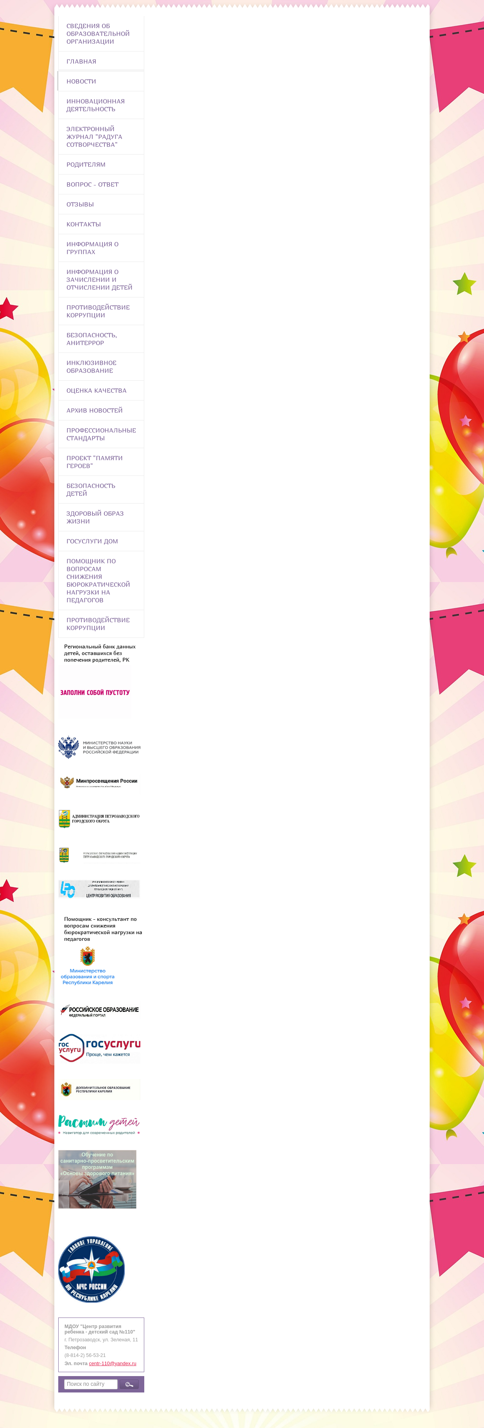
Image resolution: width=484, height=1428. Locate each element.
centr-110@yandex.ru (112, 1363)
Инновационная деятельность (95, 105)
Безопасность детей (90, 489)
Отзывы (80, 204)
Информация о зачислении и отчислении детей (99, 279)
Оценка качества (96, 390)
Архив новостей (94, 410)
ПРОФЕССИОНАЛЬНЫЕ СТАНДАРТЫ (101, 434)
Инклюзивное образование (91, 366)
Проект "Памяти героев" (94, 462)
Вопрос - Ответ (92, 184)
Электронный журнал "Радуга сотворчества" (94, 136)
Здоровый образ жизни (95, 517)
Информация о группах (92, 248)
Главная (81, 61)
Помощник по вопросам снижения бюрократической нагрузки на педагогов (98, 580)
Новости (81, 81)
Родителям (86, 164)
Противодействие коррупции (98, 311)
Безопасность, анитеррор (91, 339)
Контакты (83, 224)
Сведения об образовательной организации (98, 33)
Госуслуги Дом (92, 541)
